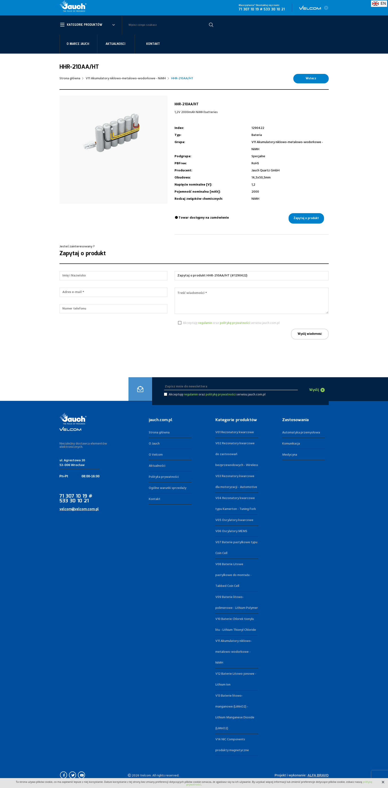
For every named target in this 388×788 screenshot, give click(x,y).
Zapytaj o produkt (306, 218)
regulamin (205, 323)
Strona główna (70, 78)
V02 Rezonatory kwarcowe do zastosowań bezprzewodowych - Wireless (236, 454)
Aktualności (115, 44)
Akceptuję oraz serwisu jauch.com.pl (230, 323)
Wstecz (311, 78)
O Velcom (156, 455)
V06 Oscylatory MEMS (231, 531)
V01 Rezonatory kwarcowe (234, 432)
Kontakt (153, 44)
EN (379, 3)
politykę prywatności (235, 323)
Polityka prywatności (164, 477)
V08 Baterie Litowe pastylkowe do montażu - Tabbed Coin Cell (233, 575)
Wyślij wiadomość (310, 334)
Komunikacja (291, 443)
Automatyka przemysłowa (301, 432)
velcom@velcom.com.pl (79, 509)
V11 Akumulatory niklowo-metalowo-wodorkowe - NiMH (126, 78)
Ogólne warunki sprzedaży (167, 488)
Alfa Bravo (317, 775)
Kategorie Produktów (84, 25)
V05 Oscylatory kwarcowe (234, 520)
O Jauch (154, 443)
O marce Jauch (78, 44)
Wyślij (314, 390)
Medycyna (289, 455)
